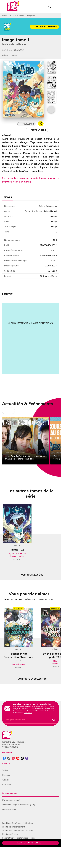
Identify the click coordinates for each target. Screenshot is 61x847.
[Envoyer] (54, 720)
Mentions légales (10, 834)
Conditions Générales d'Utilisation (17, 823)
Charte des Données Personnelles (17, 830)
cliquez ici (28, 713)
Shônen (22, 16)
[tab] (7, 197)
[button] (44, 27)
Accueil (4, 16)
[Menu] (52, 6)
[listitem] (4, 758)
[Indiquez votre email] (27, 720)
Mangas (13, 16)
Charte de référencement (13, 826)
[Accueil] (13, 6)
